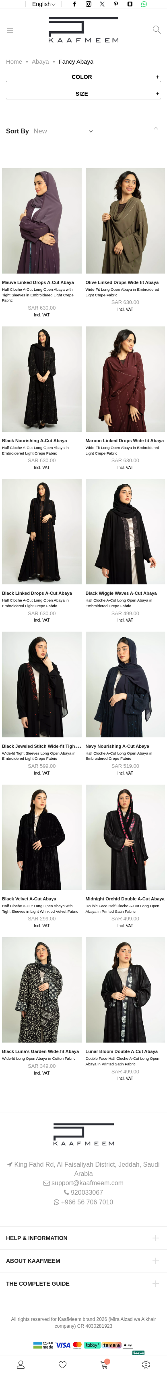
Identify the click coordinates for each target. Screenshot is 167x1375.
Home (14, 61)
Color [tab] (82, 77)
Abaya (40, 61)
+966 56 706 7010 (87, 1202)
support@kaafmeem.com (88, 1183)
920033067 (87, 1192)
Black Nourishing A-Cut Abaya (34, 440)
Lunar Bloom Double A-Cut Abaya (122, 1051)
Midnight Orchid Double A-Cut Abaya (125, 898)
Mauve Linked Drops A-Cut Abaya (38, 282)
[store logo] (83, 29)
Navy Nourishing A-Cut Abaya (117, 746)
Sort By (17, 131)
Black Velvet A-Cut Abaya (29, 898)
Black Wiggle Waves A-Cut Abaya (121, 593)
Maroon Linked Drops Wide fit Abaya (125, 440)
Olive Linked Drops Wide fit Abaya (122, 282)
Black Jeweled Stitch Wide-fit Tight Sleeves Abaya (55, 746)
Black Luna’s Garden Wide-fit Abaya (40, 1051)
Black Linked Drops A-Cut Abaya (37, 593)
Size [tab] (82, 94)
